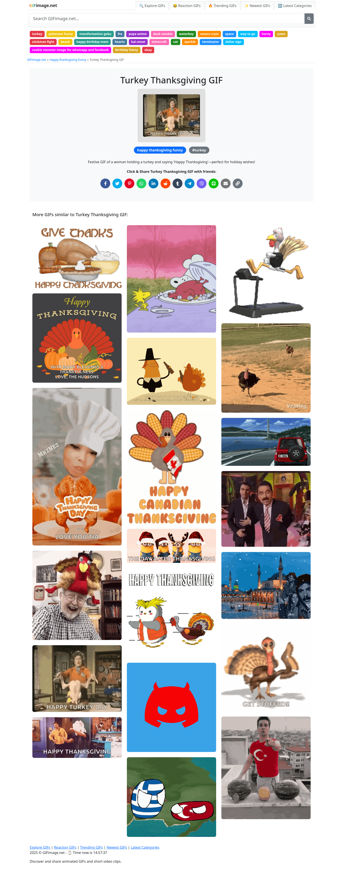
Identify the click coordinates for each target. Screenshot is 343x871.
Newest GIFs (117, 847)
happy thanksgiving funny (160, 150)
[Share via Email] (226, 183)
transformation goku (95, 34)
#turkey (199, 150)
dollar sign (234, 42)
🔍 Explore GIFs (152, 5)
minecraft (159, 42)
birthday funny (126, 50)
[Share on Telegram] (189, 183)
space (229, 34)
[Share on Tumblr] (177, 183)
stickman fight (43, 42)
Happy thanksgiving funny (68, 60)
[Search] (309, 18)
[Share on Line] (214, 183)
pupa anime (138, 34)
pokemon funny (61, 34)
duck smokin (163, 34)
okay (148, 50)
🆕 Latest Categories (295, 5)
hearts (120, 42)
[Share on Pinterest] (129, 183)
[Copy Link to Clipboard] (238, 183)
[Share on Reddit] (165, 183)
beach (65, 42)
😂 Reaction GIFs (186, 5)
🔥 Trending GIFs (222, 5)
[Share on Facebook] (105, 183)
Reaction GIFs (65, 847)
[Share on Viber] (201, 183)
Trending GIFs (91, 847)
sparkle (190, 42)
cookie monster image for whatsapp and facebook (70, 50)
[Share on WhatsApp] (141, 183)
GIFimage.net (36, 60)
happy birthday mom (92, 42)
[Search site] (167, 18)
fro (120, 34)
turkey (37, 34)
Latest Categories (145, 847)
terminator (210, 42)
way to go (247, 34)
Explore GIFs (40, 847)
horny (266, 34)
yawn (281, 34)
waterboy (186, 34)
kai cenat (138, 42)
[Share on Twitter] (117, 183)
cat (175, 42)
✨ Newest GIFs (257, 5)
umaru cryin (209, 34)
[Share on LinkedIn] (153, 183)
